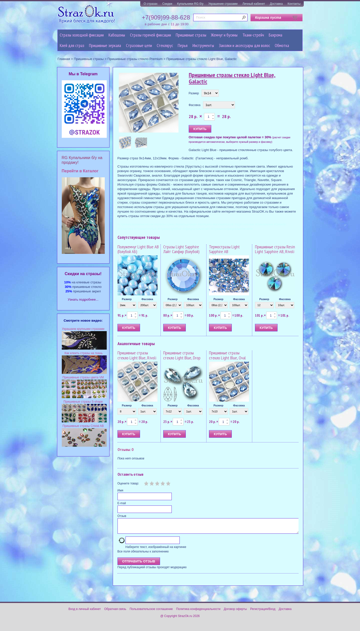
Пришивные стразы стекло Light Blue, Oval (227, 355)
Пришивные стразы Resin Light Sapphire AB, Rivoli (275, 249)
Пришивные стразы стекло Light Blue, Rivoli (137, 355)
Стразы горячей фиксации (150, 35)
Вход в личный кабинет (84, 612)
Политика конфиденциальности (198, 612)
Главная (64, 59)
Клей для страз (72, 45)
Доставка (276, 4)
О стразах (151, 4)
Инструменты (203, 45)
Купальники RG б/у (190, 4)
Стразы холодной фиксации (82, 35)
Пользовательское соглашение (151, 612)
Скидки (167, 4)
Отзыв (122, 516)
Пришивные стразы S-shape (83, 401)
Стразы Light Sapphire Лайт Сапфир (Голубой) (181, 249)
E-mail (122, 503)
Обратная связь (115, 612)
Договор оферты (235, 612)
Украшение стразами (223, 4)
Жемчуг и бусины (224, 35)
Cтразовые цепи (139, 45)
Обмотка (282, 45)
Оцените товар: (128, 483)
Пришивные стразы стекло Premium (135, 59)
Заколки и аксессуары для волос (244, 45)
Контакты (294, 4)
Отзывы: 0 (126, 449)
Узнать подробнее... (83, 299)
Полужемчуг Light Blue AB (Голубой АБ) (138, 249)
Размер (194, 93)
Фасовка (194, 105)
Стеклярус (165, 45)
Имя (120, 490)
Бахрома (275, 35)
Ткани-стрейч (253, 35)
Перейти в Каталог (80, 171)
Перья (183, 45)
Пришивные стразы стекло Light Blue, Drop (181, 355)
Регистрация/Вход (263, 612)
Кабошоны (116, 35)
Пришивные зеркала (105, 45)
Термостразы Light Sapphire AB (224, 249)
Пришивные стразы (191, 35)
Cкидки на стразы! (83, 274)
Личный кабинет (253, 4)
